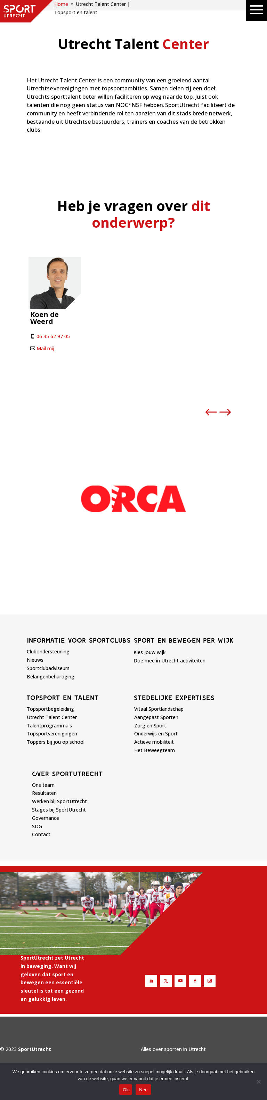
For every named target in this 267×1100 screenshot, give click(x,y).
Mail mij (45, 348)
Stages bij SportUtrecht (59, 809)
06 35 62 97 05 (53, 336)
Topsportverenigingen (52, 733)
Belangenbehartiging (50, 676)
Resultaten (44, 793)
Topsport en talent (63, 697)
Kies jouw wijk (149, 652)
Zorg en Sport (150, 725)
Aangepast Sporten (156, 717)
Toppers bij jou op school (55, 742)
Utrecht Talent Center (52, 717)
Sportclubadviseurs (48, 668)
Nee (143, 1089)
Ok (126, 1089)
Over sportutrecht (67, 773)
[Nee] (258, 1081)
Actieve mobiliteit (154, 742)
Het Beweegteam (154, 750)
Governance (45, 818)
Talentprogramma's (49, 725)
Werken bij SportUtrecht (59, 801)
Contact (41, 834)
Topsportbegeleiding (50, 709)
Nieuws (35, 660)
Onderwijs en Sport (156, 733)
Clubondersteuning (48, 651)
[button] (211, 412)
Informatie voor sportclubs (79, 640)
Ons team (43, 785)
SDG (37, 826)
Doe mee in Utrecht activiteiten (169, 660)
